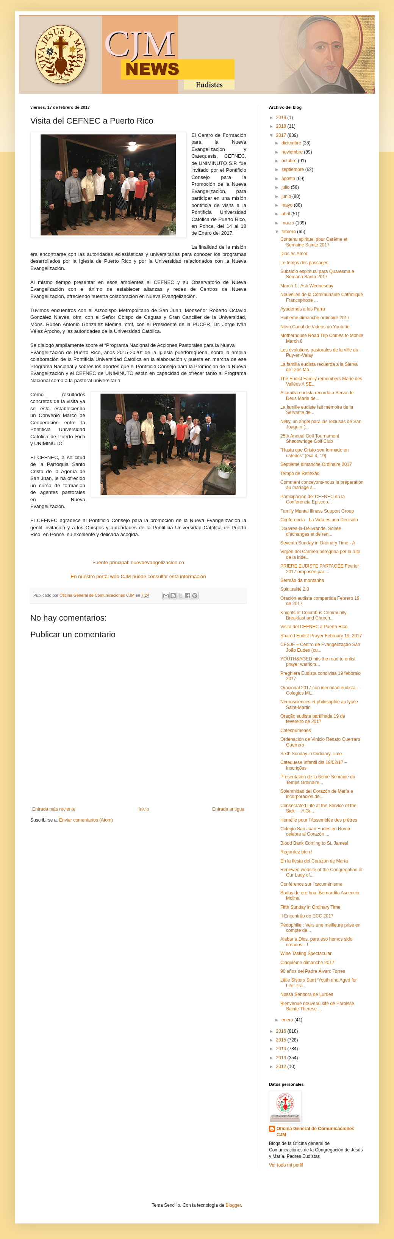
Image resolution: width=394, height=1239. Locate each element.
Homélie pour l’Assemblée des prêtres (318, 820)
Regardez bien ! (296, 852)
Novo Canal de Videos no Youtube (315, 326)
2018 (282, 126)
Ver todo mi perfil (286, 1165)
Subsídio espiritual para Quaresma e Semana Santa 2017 (317, 274)
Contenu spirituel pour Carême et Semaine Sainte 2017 (313, 242)
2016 (282, 1031)
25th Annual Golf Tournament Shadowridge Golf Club (309, 438)
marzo (288, 223)
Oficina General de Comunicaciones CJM (315, 1132)
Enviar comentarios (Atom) (86, 820)
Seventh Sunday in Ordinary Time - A (317, 543)
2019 (282, 117)
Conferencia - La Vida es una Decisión (319, 519)
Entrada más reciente (53, 809)
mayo (287, 205)
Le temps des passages (304, 262)
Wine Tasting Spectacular (305, 953)
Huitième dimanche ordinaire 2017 (315, 317)
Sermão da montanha (302, 580)
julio (286, 187)
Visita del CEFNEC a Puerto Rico (313, 626)
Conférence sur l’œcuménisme (311, 884)
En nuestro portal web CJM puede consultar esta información (138, 576)
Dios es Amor (293, 253)
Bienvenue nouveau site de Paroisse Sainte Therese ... (317, 1006)
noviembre (292, 152)
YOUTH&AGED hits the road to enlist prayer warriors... (317, 661)
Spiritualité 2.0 (294, 589)
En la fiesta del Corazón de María (314, 861)
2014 (282, 1048)
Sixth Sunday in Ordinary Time (311, 753)
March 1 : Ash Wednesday (306, 286)
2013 (282, 1057)
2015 (282, 1040)
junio (286, 196)
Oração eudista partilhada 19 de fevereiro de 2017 (312, 719)
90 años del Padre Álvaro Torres (312, 971)
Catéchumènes (295, 730)
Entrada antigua (228, 809)
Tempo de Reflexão (299, 473)
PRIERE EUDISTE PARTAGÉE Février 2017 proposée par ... (319, 568)
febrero (289, 231)
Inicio (144, 809)
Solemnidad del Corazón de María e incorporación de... (316, 794)
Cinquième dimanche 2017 (307, 962)
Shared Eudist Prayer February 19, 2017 (321, 635)
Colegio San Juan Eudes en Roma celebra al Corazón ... (315, 831)
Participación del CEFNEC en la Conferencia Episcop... (312, 499)
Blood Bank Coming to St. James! (314, 843)
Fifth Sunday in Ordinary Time (310, 907)
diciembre (291, 143)
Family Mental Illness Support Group (317, 511)
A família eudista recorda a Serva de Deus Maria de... (316, 395)
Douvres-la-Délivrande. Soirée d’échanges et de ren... (310, 531)
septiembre (293, 169)
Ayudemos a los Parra (302, 309)
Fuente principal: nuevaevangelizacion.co (138, 562)
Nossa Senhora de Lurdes (306, 994)
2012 (282, 1066)
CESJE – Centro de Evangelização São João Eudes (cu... (320, 647)
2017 (282, 135)
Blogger (233, 1205)
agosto (288, 178)
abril (286, 213)
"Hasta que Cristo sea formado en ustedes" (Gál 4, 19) (314, 452)
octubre (289, 160)
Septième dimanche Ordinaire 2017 (316, 464)
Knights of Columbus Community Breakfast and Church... (313, 615)
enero (287, 1020)
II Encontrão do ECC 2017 (306, 916)
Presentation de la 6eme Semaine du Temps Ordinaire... (317, 779)
